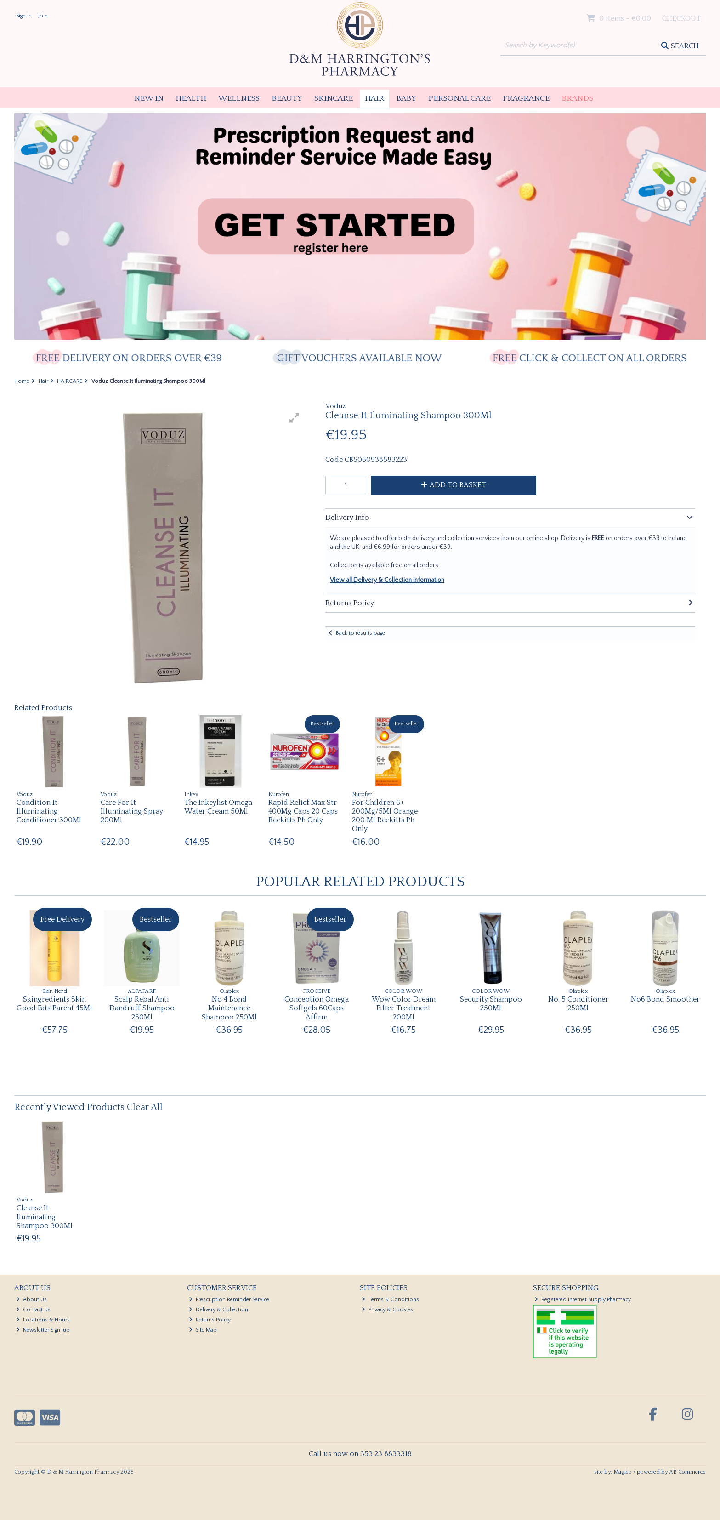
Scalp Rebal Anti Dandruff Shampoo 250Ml (142, 1008)
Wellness (239, 98)
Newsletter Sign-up (43, 1330)
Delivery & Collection (218, 1310)
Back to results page (360, 633)
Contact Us (33, 1310)
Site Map (203, 1330)
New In (149, 98)
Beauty (287, 98)
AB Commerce (687, 1472)
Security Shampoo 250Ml (491, 1003)
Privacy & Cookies (387, 1310)
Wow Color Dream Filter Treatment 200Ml (404, 1008)
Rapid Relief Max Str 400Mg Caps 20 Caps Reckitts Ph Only (303, 811)
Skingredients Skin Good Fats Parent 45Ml (54, 1003)
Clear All (145, 1107)
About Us (31, 1300)
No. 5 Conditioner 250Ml (578, 1003)
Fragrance (526, 98)
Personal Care (459, 98)
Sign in (24, 16)
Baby (406, 98)
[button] (294, 417)
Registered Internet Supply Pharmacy (582, 1300)
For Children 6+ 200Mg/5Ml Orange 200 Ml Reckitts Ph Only (385, 815)
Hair (374, 98)
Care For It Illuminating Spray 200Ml (132, 811)
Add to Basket (453, 485)
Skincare (333, 98)
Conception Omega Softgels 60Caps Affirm (316, 1008)
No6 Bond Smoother (665, 999)
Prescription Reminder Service (229, 1300)
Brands (577, 98)
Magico (622, 1472)
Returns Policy (210, 1320)
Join (43, 16)
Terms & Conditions (390, 1300)
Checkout (681, 18)
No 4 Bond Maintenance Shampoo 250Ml (229, 1008)
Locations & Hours (43, 1320)
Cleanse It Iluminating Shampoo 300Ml (45, 1217)
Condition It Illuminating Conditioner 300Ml (49, 811)
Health (191, 98)
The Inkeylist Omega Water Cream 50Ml (218, 806)
